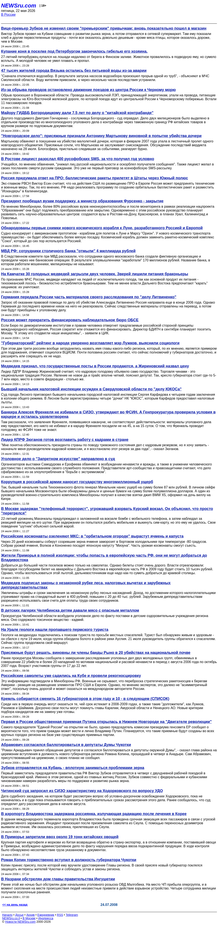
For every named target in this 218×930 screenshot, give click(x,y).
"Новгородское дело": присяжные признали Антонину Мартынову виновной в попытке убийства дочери (101, 136)
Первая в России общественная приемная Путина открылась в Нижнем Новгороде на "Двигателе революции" (106, 722)
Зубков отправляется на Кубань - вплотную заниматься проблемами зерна (72, 768)
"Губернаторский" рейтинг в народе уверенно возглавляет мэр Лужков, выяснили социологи (90, 343)
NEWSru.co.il (11, 918)
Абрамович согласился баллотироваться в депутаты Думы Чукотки (66, 745)
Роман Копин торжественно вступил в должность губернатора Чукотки (68, 860)
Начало (7, 915)
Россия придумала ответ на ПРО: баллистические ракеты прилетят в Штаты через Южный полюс (94, 178)
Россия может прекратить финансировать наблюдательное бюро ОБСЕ (70, 320)
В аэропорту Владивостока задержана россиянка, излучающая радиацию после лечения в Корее (93, 814)
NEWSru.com (18, 5)
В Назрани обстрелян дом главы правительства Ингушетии (58, 879)
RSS (60, 915)
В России (8, 14)
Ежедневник (45, 915)
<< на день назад (14, 904)
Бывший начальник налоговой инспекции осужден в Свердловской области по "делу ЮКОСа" (91, 389)
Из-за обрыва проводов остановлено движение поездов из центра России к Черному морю (88, 90)
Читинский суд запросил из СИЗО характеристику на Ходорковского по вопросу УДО (82, 791)
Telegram (72, 915)
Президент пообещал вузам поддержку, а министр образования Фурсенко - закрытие (82, 201)
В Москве (29, 918)
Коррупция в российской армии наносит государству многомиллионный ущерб (77, 482)
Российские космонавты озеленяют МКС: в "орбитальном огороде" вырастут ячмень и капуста (92, 536)
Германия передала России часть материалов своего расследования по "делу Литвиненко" (88, 297)
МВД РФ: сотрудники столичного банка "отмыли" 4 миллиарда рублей (68, 251)
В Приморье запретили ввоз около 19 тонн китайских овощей (59, 837)
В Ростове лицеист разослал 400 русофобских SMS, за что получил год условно (77, 159)
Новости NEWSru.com (20, 921)
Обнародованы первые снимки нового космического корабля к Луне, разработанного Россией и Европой (102, 228)
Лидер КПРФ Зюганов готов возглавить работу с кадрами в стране (64, 439)
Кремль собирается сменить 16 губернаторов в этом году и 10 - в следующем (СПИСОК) (85, 699)
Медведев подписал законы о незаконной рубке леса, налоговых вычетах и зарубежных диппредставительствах (86, 585)
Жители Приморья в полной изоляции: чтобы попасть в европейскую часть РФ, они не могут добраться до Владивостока (104, 557)
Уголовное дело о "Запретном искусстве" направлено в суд (58, 459)
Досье (19, 915)
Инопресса (45, 918)
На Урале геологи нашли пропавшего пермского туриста (54, 629)
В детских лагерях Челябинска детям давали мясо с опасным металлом (70, 610)
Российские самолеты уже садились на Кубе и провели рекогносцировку (71, 676)
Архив (30, 915)
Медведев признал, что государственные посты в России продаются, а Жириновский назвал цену (95, 366)
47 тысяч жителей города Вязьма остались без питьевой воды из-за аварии (73, 70)
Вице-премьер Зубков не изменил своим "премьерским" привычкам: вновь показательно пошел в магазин (104, 28)
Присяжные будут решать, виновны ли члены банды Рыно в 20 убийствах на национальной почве (95, 652)
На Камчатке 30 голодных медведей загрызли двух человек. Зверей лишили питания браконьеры (94, 274)
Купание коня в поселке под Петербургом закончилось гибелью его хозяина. (74, 51)
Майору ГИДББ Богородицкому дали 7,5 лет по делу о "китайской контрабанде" (77, 113)
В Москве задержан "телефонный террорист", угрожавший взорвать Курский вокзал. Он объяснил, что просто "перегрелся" (107, 511)
